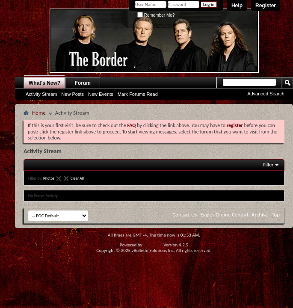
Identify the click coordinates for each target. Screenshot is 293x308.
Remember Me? (156, 15)
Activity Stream (41, 94)
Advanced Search (265, 93)
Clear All (77, 178)
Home (39, 113)
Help (237, 6)
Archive (260, 214)
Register (265, 6)
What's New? (44, 83)
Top (276, 214)
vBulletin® (153, 245)
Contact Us (184, 214)
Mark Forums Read (138, 94)
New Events (100, 94)
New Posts (72, 94)
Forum (83, 83)
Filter (268, 165)
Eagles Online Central (224, 214)
